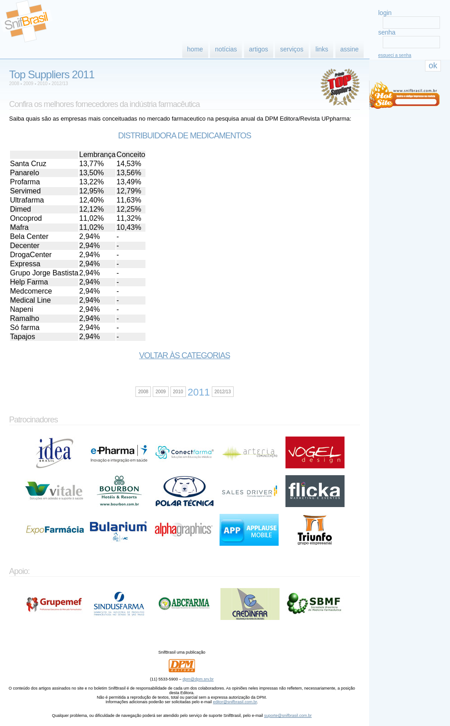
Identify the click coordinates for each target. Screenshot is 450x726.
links (321, 49)
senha (386, 32)
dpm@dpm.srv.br (198, 679)
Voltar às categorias (184, 355)
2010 (42, 83)
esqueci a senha (394, 55)
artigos (258, 49)
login (385, 12)
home (195, 49)
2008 (14, 83)
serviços (291, 49)
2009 (28, 83)
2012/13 (59, 83)
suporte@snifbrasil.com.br (288, 715)
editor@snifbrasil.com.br (235, 702)
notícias (226, 49)
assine (349, 49)
